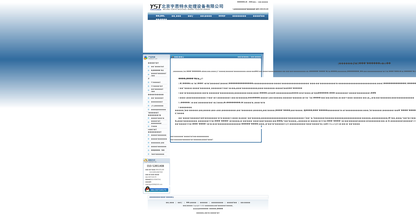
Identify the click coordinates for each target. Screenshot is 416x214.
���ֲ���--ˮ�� (158, 150)
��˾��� (176, 16)
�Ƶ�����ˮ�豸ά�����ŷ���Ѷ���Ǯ (196, 140)
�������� (239, 16)
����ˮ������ (158, 135)
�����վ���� (216, 209)
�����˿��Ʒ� (203, 213)
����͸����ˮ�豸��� (154, 126)
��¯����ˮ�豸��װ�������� (194, 136)
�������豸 (157, 102)
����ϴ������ (159, 139)
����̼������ (158, 109)
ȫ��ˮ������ (157, 154)
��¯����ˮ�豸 (157, 66)
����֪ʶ (222, 16)
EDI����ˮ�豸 (157, 86)
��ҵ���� (206, 16)
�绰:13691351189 (261, 9)
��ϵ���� (263, 2)
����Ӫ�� (259, 16)
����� (205, 209)
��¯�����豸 (157, 98)
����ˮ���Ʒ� (157, 118)
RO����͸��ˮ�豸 (156, 82)
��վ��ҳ (160, 16)
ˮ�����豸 (250, 9)
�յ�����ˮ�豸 (157, 70)
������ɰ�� (157, 143)
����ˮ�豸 (215, 213)
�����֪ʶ (204, 202)
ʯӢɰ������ (157, 106)
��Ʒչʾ (190, 16)
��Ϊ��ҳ (252, 2)
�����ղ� (242, 2)
